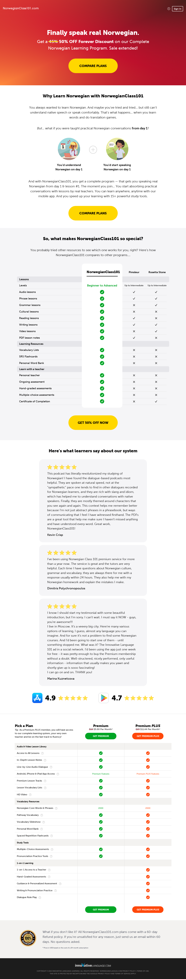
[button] (168, 9)
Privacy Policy (128, 971)
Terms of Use (143, 971)
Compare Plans (93, 66)
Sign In (177, 8)
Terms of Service (123, 973)
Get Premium (101, 736)
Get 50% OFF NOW (93, 423)
